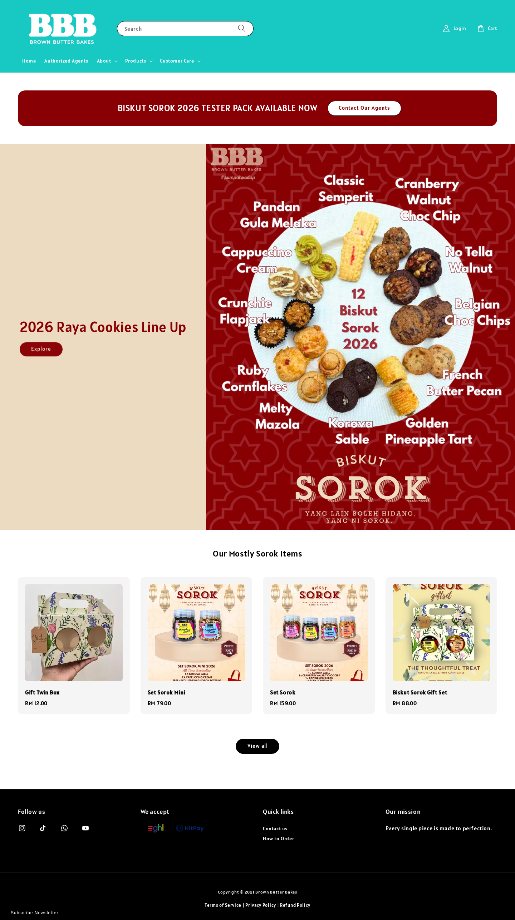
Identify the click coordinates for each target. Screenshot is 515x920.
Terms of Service (223, 905)
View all (257, 745)
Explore (41, 354)
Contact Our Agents (364, 107)
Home (29, 61)
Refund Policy (295, 905)
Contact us (275, 828)
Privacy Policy (260, 905)
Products (135, 61)
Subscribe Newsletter (34, 912)
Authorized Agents (66, 61)
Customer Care (177, 61)
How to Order (278, 838)
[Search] (241, 28)
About (104, 61)
